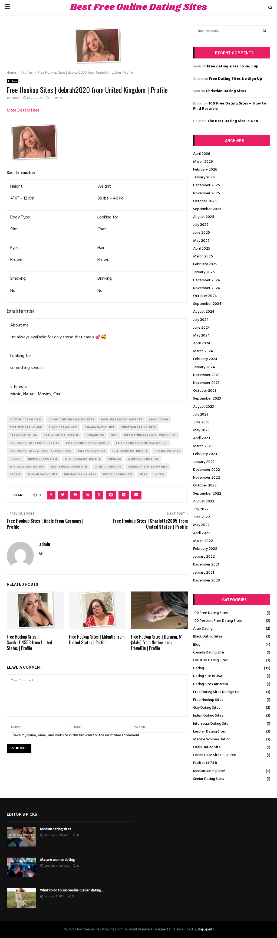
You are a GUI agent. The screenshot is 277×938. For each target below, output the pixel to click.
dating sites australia (61, 435)
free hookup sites (91, 451)
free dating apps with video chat (150, 435)
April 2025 (201, 249)
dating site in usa (23, 435)
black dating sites (63, 427)
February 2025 (205, 264)
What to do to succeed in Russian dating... (72, 890)
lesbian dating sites (143, 459)
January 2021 (203, 573)
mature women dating (26, 467)
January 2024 (204, 367)
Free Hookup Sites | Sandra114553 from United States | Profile (29, 642)
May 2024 (201, 335)
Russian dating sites (55, 829)
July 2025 (201, 225)
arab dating (158, 419)
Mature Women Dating (211, 739)
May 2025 (201, 241)
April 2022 (201, 533)
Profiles (12, 81)
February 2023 (205, 454)
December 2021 (206, 564)
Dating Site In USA (207, 676)
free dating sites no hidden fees (34, 443)
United (159, 474)
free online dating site (130, 451)
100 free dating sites (25, 419)
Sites (143, 474)
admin (16, 98)
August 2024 (204, 312)
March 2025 (203, 256)
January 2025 (204, 272)
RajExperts (206, 929)
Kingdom (114, 459)
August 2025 (203, 217)
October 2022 (205, 485)
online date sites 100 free (147, 467)
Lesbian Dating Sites (209, 731)
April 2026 (201, 154)
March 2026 (203, 162)
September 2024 (207, 304)
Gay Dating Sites (206, 708)
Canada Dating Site (208, 652)
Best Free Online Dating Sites (138, 7)
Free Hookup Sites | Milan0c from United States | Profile (97, 639)
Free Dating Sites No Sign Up (235, 79)
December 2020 (206, 580)
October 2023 (204, 391)
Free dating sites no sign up (232, 66)
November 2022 (206, 478)
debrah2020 (94, 435)
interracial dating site (82, 459)
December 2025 (206, 185)
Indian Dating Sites (208, 716)
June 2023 (201, 422)
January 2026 (204, 177)
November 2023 (206, 383)
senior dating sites (118, 474)
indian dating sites (43, 459)
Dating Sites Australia (210, 684)
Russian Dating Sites (209, 771)
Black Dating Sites (207, 636)
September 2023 (207, 399)
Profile (15, 474)
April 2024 (201, 343)
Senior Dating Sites (208, 779)
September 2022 (207, 494)
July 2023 (200, 414)
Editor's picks (22, 814)
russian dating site (42, 474)
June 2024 (201, 328)
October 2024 (205, 296)
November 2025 (206, 193)
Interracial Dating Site (211, 724)
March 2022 (203, 541)
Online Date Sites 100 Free (214, 755)
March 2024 (203, 351)
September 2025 (207, 209)
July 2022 (201, 509)
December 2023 (206, 375)
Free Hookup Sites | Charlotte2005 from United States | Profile (150, 524)
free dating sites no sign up (87, 443)
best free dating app (25, 427)
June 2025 (201, 233)
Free (114, 435)
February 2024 (205, 359)
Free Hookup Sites (208, 700)
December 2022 (206, 470)
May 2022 (201, 525)
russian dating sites (80, 474)
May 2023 (201, 430)
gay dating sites (167, 451)
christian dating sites (138, 427)
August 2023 (203, 407)
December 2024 (206, 280)
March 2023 (203, 446)
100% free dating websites (121, 419)
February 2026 (205, 169)
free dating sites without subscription (40, 451)
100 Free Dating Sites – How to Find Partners (229, 106)
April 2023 (201, 438)
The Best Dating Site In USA (232, 121)
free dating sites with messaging (141, 443)
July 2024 (201, 320)
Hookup (15, 459)
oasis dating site (107, 467)
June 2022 (201, 517)
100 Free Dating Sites (210, 613)
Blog (196, 645)
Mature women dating (57, 860)
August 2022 (203, 501)
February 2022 (205, 549)
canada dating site (99, 427)
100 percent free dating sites (71, 419)
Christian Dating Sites (226, 91)
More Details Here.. (24, 110)
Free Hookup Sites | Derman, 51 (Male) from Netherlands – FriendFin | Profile (157, 642)
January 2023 (204, 462)
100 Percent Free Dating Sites (217, 621)
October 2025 (205, 201)
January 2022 (204, 557)
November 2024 (206, 288)
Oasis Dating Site (207, 747)
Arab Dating (203, 629)
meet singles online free (69, 467)
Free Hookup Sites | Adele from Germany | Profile (45, 524)
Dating (198, 668)
